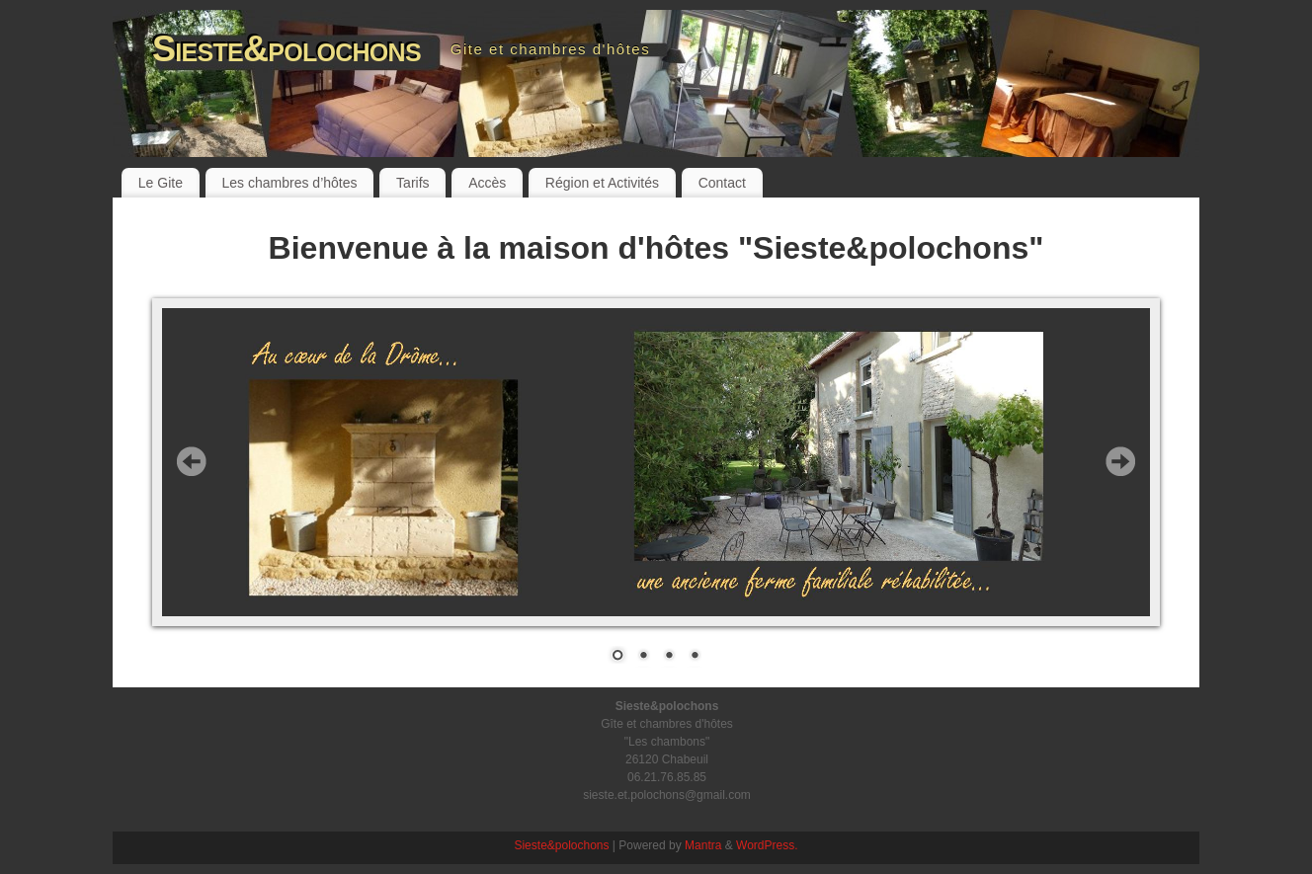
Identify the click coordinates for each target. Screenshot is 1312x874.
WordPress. (766, 845)
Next (1120, 461)
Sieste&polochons (286, 49)
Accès (487, 183)
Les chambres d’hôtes (290, 183)
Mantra (703, 845)
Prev (191, 461)
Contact (722, 183)
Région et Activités (602, 183)
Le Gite (160, 183)
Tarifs (412, 183)
